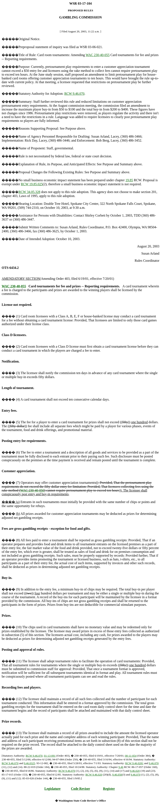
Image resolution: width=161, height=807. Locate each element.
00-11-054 (130, 755)
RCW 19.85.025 (32, 184)
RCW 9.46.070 (74, 93)
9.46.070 (154, 763)
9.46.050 (117, 774)
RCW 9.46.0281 (134, 763)
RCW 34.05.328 (29, 192)
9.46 (120, 767)
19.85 (129, 180)
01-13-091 (50, 755)
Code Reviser (80, 788)
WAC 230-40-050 (32, 490)
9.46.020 (135, 770)
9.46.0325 (29, 763)
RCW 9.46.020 (93, 774)
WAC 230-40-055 (97, 55)
